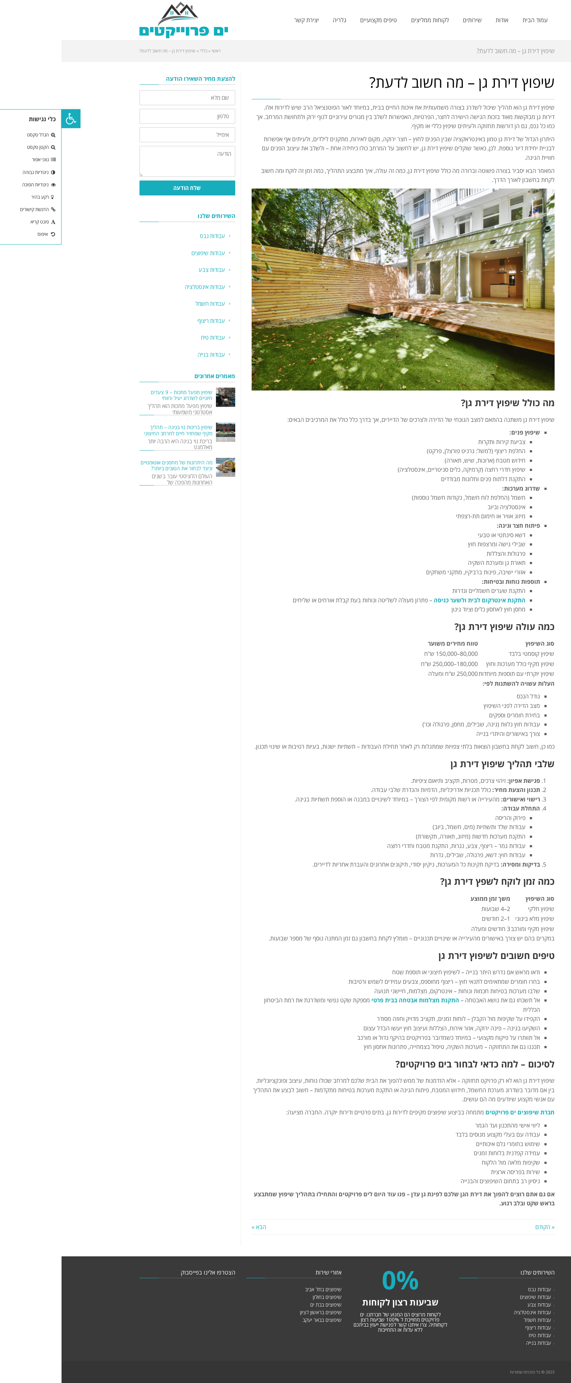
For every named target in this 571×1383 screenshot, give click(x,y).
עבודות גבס (151, 235)
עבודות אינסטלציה (143, 286)
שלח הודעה (125, 187)
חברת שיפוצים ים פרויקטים (458, 1112)
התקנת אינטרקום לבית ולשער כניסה (418, 600)
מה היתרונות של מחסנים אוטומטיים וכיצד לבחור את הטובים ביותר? (115, 465)
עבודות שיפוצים (147, 253)
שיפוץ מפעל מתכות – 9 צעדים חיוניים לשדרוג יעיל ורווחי (120, 395)
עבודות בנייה (150, 354)
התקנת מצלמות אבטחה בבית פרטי (354, 1000)
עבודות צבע (150, 269)
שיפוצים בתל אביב (262, 1289)
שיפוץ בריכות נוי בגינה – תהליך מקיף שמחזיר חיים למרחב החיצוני (117, 430)
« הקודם (483, 1227)
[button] (9, 118)
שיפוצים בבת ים (264, 1304)
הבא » (197, 1227)
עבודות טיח (151, 337)
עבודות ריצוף (150, 320)
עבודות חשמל (149, 303)
